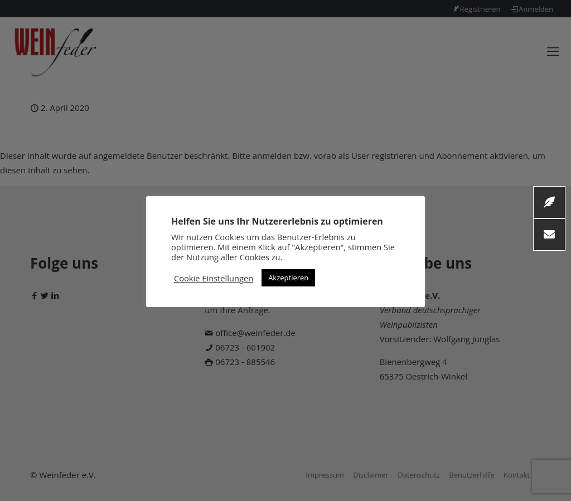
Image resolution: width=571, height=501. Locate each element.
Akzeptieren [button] (288, 278)
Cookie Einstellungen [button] (213, 278)
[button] (549, 234)
